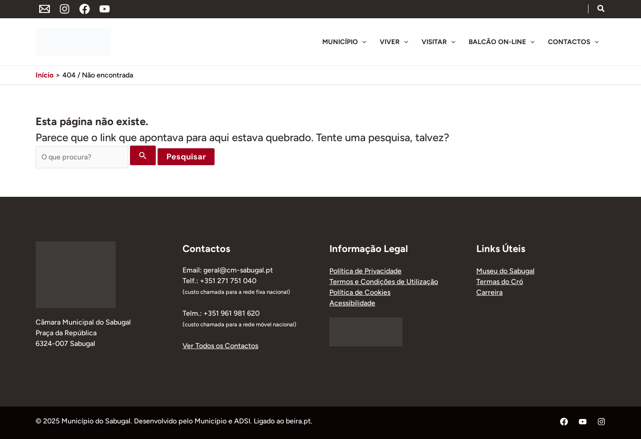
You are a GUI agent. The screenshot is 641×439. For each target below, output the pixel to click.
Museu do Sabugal (505, 271)
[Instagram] (64, 9)
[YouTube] (105, 9)
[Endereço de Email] (44, 9)
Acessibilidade (352, 303)
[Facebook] (84, 9)
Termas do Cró (499, 281)
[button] (601, 10)
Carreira (489, 292)
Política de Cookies (359, 292)
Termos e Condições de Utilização (383, 281)
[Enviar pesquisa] (143, 155)
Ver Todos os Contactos (220, 345)
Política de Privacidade (365, 271)
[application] (362, 42)
